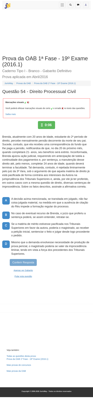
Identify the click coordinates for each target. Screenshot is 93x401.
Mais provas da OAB (16, 371)
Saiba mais (10, 114)
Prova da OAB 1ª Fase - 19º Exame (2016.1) (55, 83)
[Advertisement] (45, 32)
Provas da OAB (23, 83)
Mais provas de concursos (19, 365)
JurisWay (8, 83)
